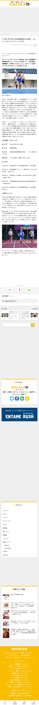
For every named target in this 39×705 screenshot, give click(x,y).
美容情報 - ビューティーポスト (20, 673)
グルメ (12, 296)
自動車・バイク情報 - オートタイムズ (20, 682)
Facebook (17, 401)
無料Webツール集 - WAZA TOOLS (20, 694)
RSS (27, 401)
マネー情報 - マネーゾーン (20, 678)
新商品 (5, 528)
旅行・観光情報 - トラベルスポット (20, 680)
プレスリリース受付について (15, 658)
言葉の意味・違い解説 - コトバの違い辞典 (20, 696)
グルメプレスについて (12, 653)
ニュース (5, 539)
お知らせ (5, 555)
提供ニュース (7, 542)
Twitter (12, 401)
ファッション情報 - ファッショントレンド (20, 671)
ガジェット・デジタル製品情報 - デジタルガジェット (20, 685)
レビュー (5, 511)
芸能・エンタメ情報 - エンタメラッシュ (20, 667)
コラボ (5, 525)
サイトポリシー (15, 655)
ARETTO (6, 545)
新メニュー (6, 532)
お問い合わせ (26, 655)
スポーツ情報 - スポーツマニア (20, 676)
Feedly (22, 401)
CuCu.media (7, 548)
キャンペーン (7, 521)
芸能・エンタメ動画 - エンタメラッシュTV (20, 687)
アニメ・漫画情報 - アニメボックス (20, 664)
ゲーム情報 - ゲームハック (20, 669)
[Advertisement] (19, 19)
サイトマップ (29, 658)
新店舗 (5, 535)
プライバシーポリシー (28, 653)
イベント (5, 518)
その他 (5, 552)
